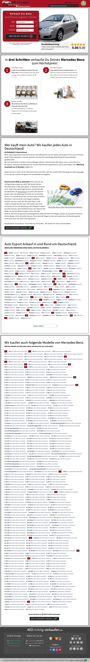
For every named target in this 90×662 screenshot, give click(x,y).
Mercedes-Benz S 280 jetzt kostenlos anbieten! (65, 172)
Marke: (13, 22)
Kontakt (80, 137)
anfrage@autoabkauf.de (23, 6)
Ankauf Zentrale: (31, 606)
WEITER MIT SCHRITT (21, 36)
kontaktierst (22, 157)
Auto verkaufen (62, 625)
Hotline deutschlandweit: (63, 6)
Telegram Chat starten (15, 608)
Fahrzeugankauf (45, 627)
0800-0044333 (40, 606)
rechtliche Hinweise (44, 645)
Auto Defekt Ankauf (21, 627)
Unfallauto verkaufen (41, 625)
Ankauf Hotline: (31, 608)
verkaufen (14, 218)
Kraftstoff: (12, 30)
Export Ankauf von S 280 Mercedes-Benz (60, 627)
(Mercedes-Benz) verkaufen (18, 316)
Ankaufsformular (35, 611)
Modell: (12, 26)
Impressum (53, 645)
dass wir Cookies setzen (77, 660)
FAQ (58, 645)
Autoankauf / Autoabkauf (33, 627)
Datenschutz (34, 645)
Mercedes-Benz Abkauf (78, 627)
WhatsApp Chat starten (15, 606)
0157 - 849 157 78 (14, 5)
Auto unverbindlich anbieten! (19, 193)
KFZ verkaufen (20, 2)
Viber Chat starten (15, 611)
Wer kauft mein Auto (29, 625)
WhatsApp (14, 87)
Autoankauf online (53, 625)
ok (85, 660)
